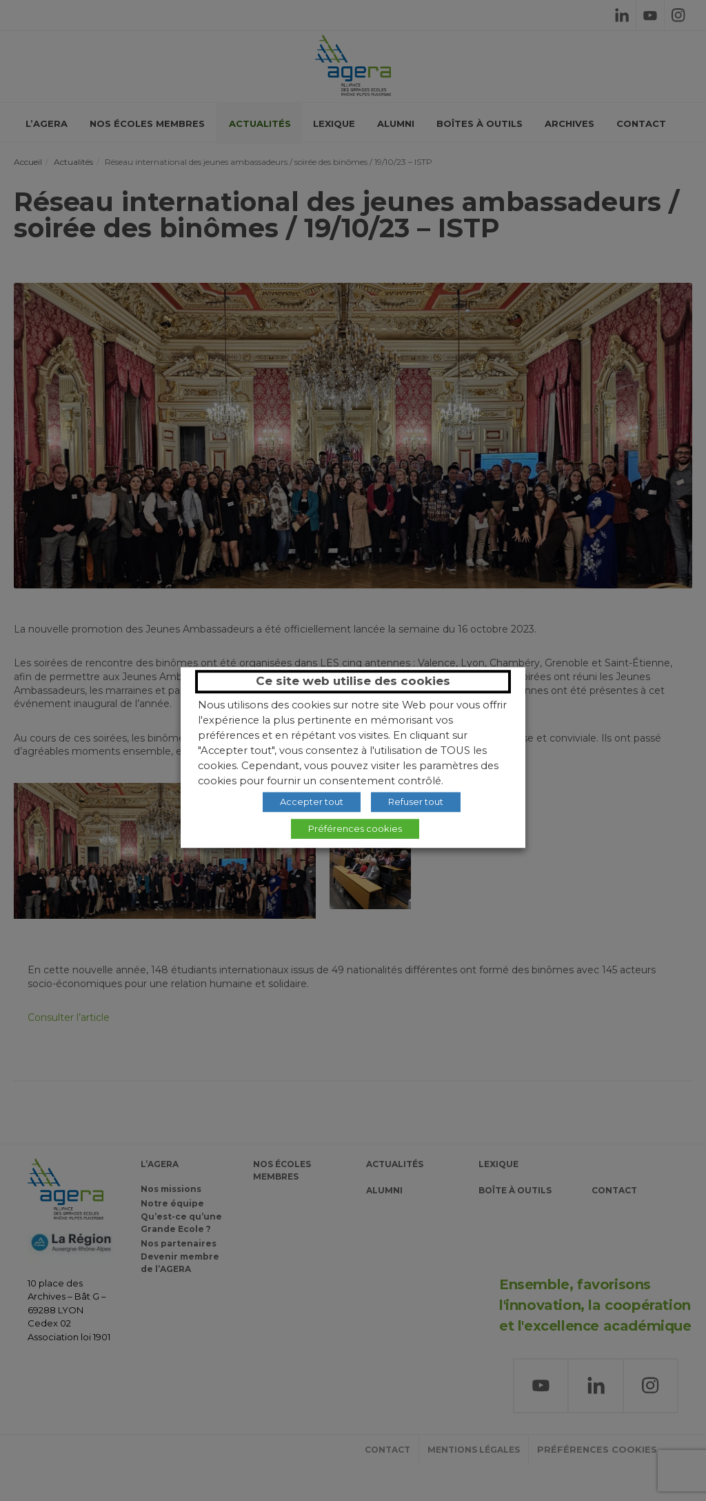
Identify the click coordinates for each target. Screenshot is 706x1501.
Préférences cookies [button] (355, 828)
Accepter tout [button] (311, 801)
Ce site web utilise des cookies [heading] (353, 681)
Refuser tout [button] (415, 801)
